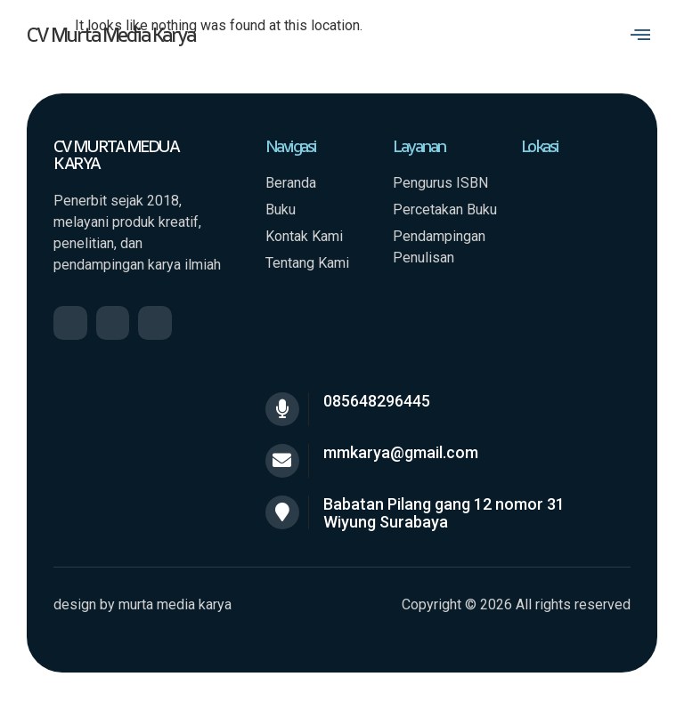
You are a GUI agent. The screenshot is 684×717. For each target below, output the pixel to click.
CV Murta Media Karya (110, 34)
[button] (640, 35)
